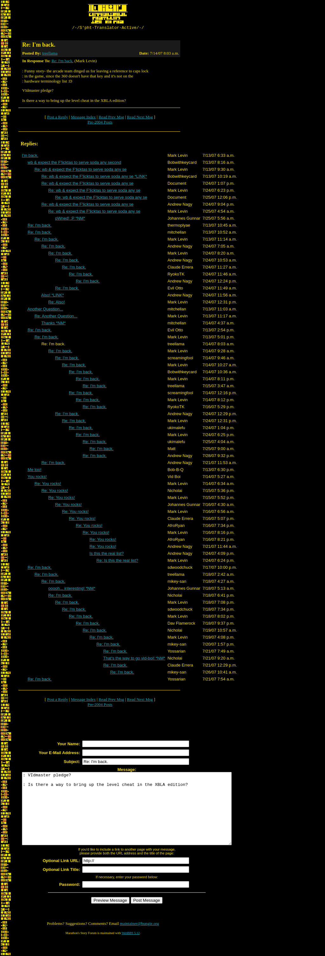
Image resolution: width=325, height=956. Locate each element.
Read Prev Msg (111, 118)
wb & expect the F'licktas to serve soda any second (74, 163)
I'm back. (30, 156)
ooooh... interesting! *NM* (71, 589)
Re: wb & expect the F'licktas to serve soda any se (81, 170)
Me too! (34, 470)
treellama (49, 54)
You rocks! (37, 477)
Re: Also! (56, 303)
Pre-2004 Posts (100, 123)
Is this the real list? (107, 554)
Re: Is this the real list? (117, 561)
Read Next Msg (140, 118)
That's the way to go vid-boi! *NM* (134, 659)
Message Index (83, 118)
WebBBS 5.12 (131, 948)
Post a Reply (57, 118)
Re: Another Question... (56, 317)
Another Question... (45, 310)
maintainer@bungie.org (139, 938)
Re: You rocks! (48, 484)
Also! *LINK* (52, 296)
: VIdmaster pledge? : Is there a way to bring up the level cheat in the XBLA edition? (139, 816)
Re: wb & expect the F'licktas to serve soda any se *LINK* (94, 177)
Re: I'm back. (62, 61)
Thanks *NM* (53, 324)
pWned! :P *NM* (70, 219)
